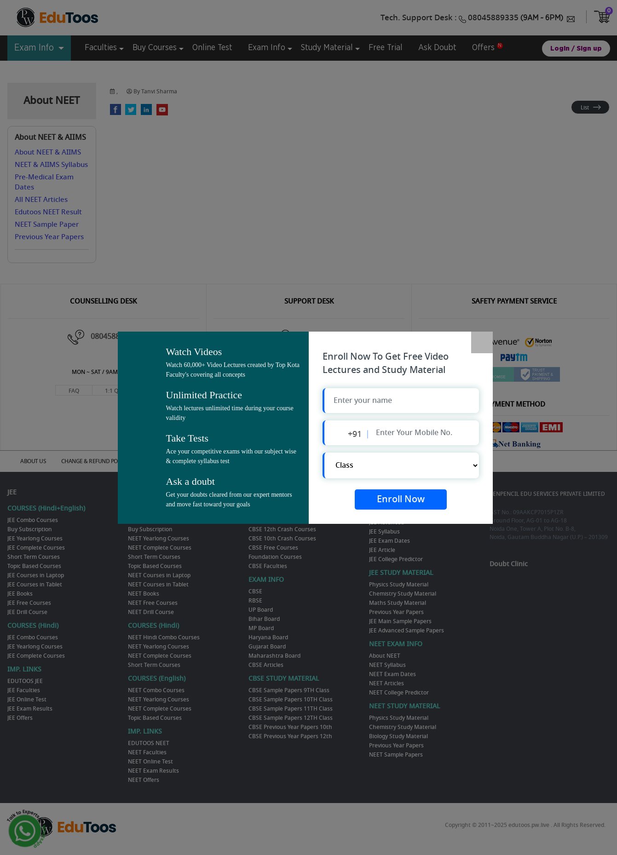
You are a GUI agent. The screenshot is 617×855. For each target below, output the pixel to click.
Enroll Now (401, 499)
